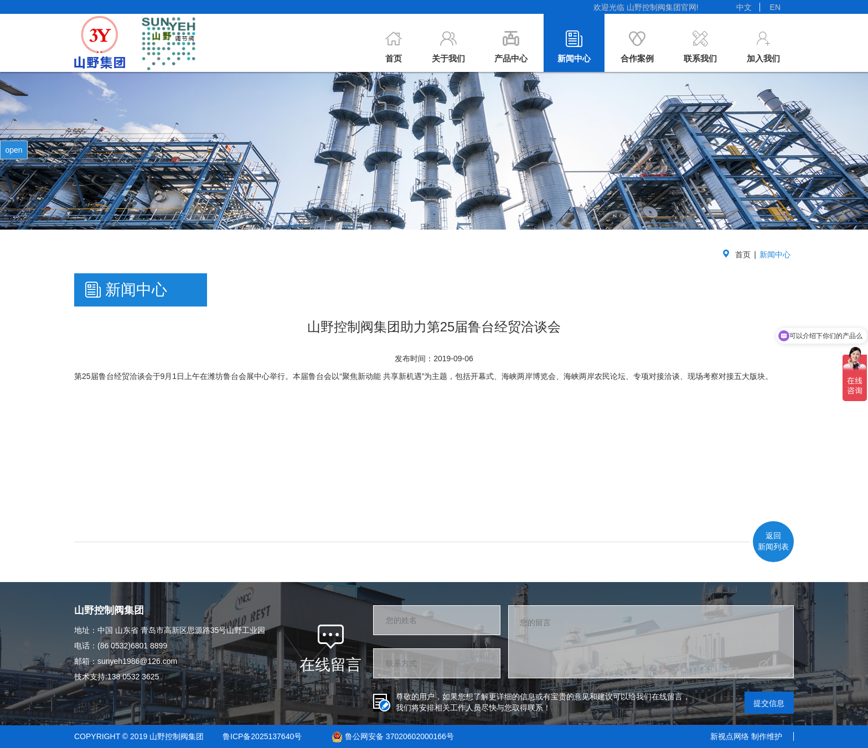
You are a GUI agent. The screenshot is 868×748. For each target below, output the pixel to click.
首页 (743, 254)
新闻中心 (775, 254)
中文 (744, 7)
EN (775, 7)
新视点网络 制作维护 (746, 736)
